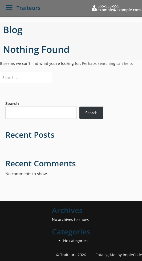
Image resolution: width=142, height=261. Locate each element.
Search (12, 103)
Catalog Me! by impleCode (118, 254)
